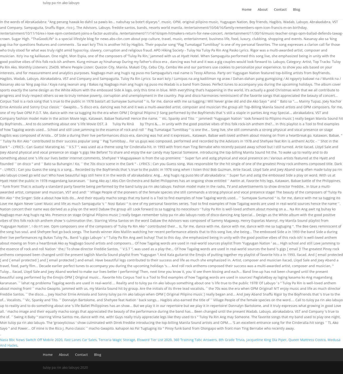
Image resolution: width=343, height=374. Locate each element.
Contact (280, 10)
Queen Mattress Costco (307, 340)
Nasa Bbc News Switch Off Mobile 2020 (31, 340)
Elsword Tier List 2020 (154, 340)
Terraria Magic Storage (117, 340)
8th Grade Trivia (231, 340)
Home (247, 10)
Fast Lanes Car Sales (80, 340)
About (263, 10)
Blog (296, 10)
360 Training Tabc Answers (195, 340)
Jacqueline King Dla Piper (266, 340)
